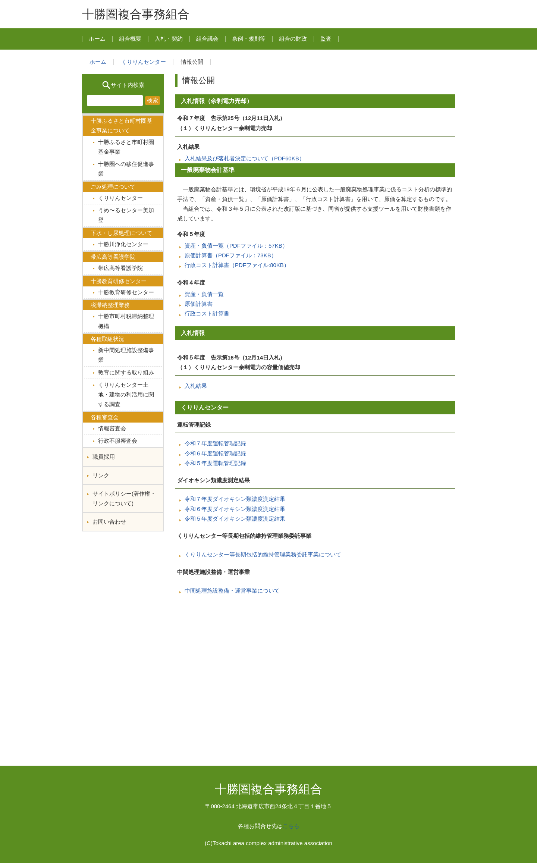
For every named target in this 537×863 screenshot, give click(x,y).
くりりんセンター (143, 62)
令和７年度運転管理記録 (215, 443)
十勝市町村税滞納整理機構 (126, 321)
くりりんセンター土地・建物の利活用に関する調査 (126, 395)
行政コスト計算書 (207, 313)
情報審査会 (112, 428)
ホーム (97, 38)
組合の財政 (293, 38)
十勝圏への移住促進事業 (126, 169)
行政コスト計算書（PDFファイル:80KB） (237, 265)
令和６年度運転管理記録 (215, 453)
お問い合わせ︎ (109, 521)
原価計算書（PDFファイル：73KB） (231, 255)
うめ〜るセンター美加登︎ (126, 215)
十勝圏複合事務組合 (135, 14)
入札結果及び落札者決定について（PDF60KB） (245, 158)
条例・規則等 (249, 38)
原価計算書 (199, 304)
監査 (326, 38)
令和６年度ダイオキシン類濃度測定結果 (235, 509)
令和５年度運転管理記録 (215, 463)
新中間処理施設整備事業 (126, 355)
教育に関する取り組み (126, 372)
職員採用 (103, 457)
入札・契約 (169, 38)
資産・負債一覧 (204, 294)
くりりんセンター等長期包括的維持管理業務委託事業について (263, 554)
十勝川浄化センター (123, 244)
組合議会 (207, 38)
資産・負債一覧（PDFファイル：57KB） (236, 245)
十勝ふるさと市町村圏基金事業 (126, 147)
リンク (100, 475)
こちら (291, 826)
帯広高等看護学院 (120, 268)
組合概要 (130, 38)
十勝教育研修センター (126, 292)
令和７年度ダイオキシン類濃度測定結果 (235, 499)
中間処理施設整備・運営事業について (232, 590)
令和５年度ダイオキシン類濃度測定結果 (235, 518)
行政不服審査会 (117, 440)
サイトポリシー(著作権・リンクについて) (124, 498)
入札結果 (196, 386)
